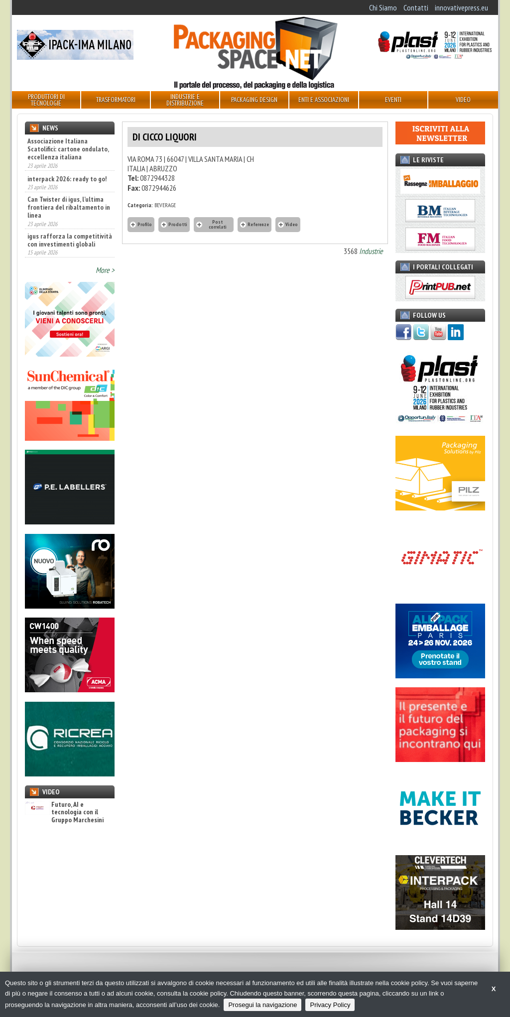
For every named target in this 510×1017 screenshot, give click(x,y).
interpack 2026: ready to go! (67, 179)
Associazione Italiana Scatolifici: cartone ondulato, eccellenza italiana (68, 149)
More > (105, 270)
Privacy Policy (330, 1005)
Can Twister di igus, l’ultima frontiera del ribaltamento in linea (68, 207)
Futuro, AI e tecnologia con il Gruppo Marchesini (64, 812)
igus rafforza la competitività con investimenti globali (69, 240)
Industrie (371, 251)
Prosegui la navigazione (262, 1005)
